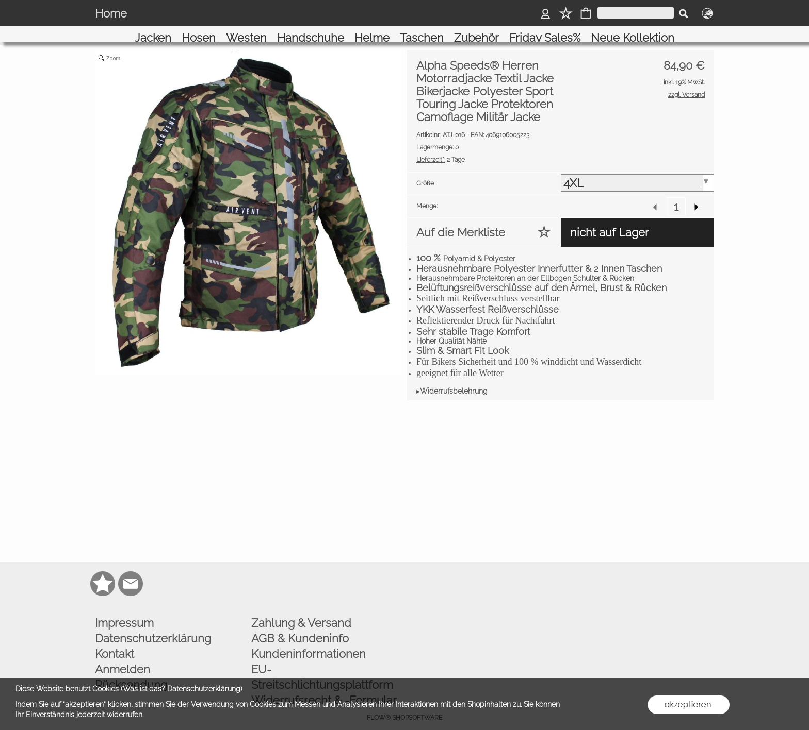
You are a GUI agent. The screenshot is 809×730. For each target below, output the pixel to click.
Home (111, 13)
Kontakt (114, 642)
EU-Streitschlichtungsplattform (322, 665)
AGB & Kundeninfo (300, 626)
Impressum (124, 611)
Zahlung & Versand (301, 611)
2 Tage (440, 147)
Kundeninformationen (308, 642)
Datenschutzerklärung (153, 626)
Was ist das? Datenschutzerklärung (181, 689)
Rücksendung (131, 673)
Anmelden (122, 657)
